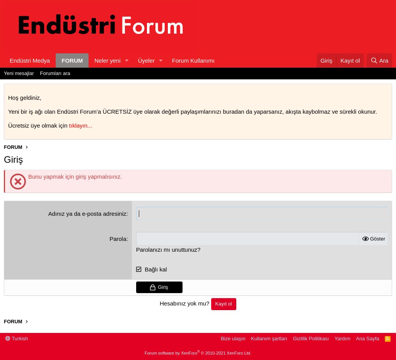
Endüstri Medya (30, 60)
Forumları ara (55, 73)
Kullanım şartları (269, 338)
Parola (117, 238)
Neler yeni (107, 60)
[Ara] (379, 60)
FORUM (72, 60)
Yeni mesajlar (19, 73)
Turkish (16, 338)
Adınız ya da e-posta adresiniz (87, 213)
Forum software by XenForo (198, 353)
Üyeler (146, 60)
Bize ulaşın (233, 338)
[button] (126, 60)
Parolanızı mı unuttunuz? (168, 249)
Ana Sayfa (367, 338)
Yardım (342, 338)
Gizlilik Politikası (311, 338)
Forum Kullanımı (193, 60)
